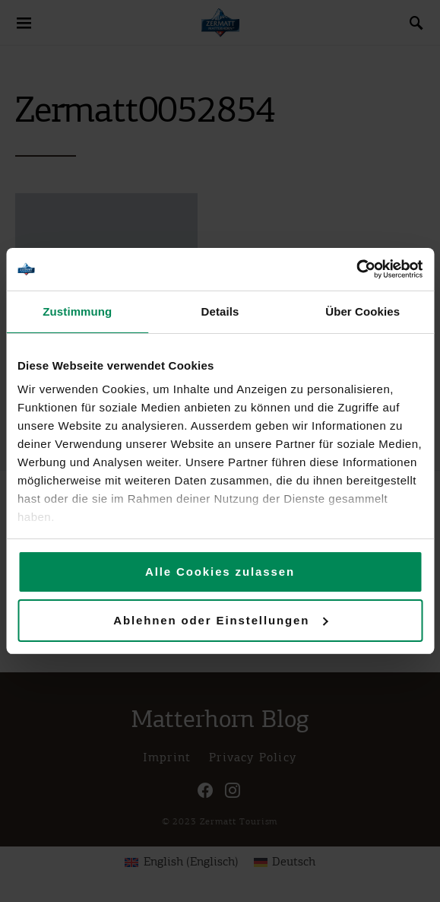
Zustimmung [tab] (77, 311)
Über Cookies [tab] (362, 311)
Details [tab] (220, 311)
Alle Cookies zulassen (220, 571)
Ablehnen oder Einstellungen (220, 620)
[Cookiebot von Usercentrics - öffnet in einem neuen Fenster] (356, 269)
